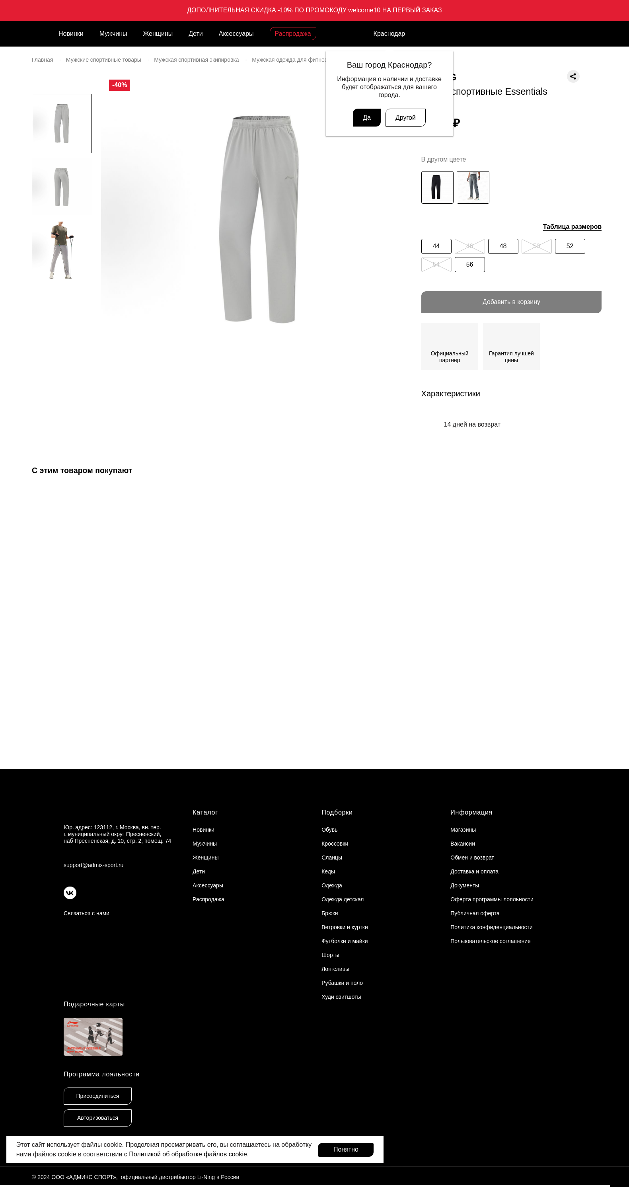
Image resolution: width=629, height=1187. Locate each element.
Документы (464, 886)
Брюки (329, 913)
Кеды (328, 872)
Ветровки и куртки (344, 927)
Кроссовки (334, 844)
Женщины (158, 33)
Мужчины (113, 33)
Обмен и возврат (472, 858)
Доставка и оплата (474, 872)
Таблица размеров (572, 226)
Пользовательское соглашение (490, 941)
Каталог (205, 812)
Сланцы (331, 858)
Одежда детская (342, 900)
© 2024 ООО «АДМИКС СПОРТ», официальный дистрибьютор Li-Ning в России (135, 1178)
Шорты (330, 955)
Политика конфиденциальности (491, 927)
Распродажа (293, 33)
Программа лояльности (102, 1074)
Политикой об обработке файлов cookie (188, 1154)
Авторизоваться (97, 1118)
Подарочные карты (94, 1004)
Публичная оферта (475, 913)
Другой (405, 117)
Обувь (329, 830)
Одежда (331, 886)
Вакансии (462, 844)
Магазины (463, 830)
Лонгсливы (335, 969)
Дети (196, 33)
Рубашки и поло (342, 983)
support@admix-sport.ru (93, 865)
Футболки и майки (344, 941)
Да (367, 117)
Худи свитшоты (341, 997)
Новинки (71, 33)
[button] (62, 384)
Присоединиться (97, 1096)
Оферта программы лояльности (492, 900)
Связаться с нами (86, 913)
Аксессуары (236, 33)
